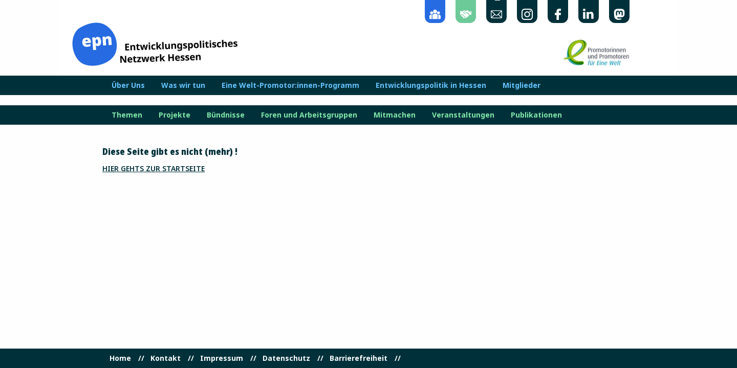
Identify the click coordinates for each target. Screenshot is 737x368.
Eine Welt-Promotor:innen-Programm (290, 85)
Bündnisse (226, 115)
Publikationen (536, 115)
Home (120, 358)
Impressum (221, 358)
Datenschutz (286, 358)
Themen (127, 115)
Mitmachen (395, 115)
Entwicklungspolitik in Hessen (431, 85)
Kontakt (165, 358)
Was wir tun (183, 85)
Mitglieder (521, 85)
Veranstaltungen (463, 115)
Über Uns (128, 85)
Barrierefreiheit (358, 358)
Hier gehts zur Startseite (153, 168)
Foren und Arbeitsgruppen (309, 115)
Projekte (174, 115)
